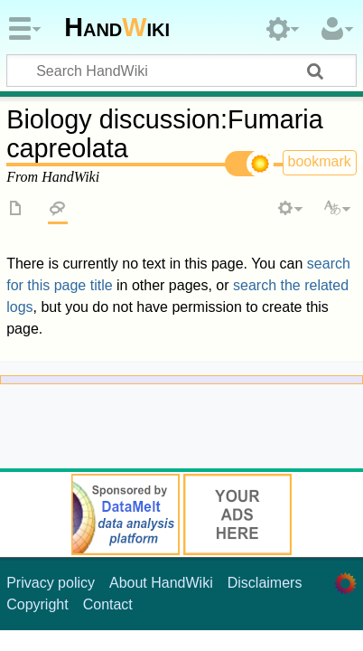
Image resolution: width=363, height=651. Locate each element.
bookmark (319, 161)
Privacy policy (50, 582)
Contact (108, 604)
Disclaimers (265, 582)
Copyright (37, 604)
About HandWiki (161, 582)
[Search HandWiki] (181, 70)
